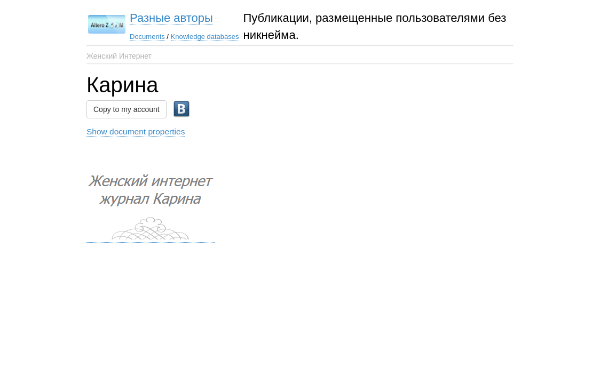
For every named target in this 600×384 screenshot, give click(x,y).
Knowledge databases (205, 37)
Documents (147, 37)
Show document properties (135, 131)
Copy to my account (126, 109)
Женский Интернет (119, 56)
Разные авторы (171, 18)
